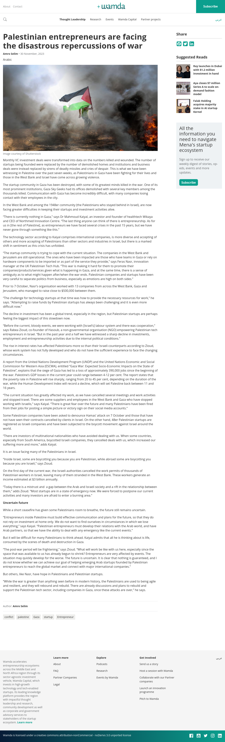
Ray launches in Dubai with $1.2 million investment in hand (207, 69)
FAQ (55, 671)
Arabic (7, 60)
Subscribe (210, 6)
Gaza (36, 617)
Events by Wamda (107, 677)
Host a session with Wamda (156, 671)
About (6, 6)
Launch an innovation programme (153, 690)
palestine (23, 617)
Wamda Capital (127, 19)
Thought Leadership (72, 19)
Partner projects (151, 19)
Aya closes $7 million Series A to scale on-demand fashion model (206, 88)
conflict (8, 617)
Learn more (24, 722)
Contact (17, 6)
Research (95, 19)
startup (48, 617)
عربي (218, 19)
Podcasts (101, 664)
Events (110, 19)
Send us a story (149, 664)
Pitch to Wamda (149, 699)
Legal (56, 684)
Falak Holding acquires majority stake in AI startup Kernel (205, 106)
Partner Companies (65, 677)
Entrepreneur (65, 617)
